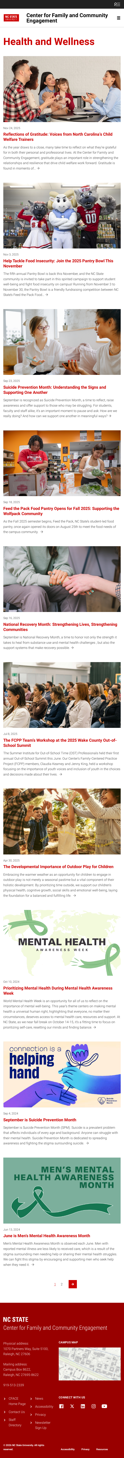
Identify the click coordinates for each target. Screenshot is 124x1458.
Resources (102, 1449)
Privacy (40, 1415)
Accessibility (44, 1407)
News (39, 1398)
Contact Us (17, 1412)
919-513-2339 (13, 1385)
